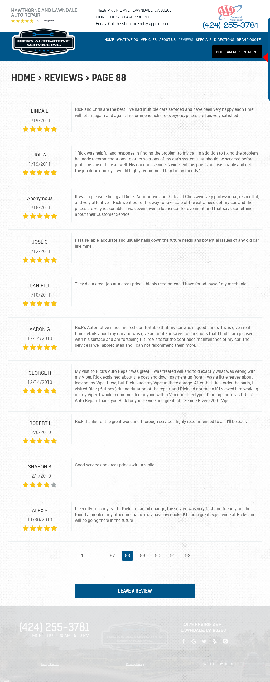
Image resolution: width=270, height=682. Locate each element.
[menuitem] (109, 39)
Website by (220, 664)
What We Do (127, 39)
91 (172, 555)
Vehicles (149, 39)
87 (112, 555)
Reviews (185, 39)
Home (109, 39)
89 (142, 555)
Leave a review (135, 591)
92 (187, 555)
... (97, 555)
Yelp (215, 644)
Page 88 (109, 78)
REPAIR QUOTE (249, 39)
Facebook (183, 644)
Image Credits (50, 664)
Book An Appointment (237, 52)
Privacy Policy (135, 664)
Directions (224, 39)
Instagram (225, 644)
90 (157, 555)
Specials (203, 39)
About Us (167, 39)
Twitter (204, 644)
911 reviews (45, 21)
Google (194, 644)
